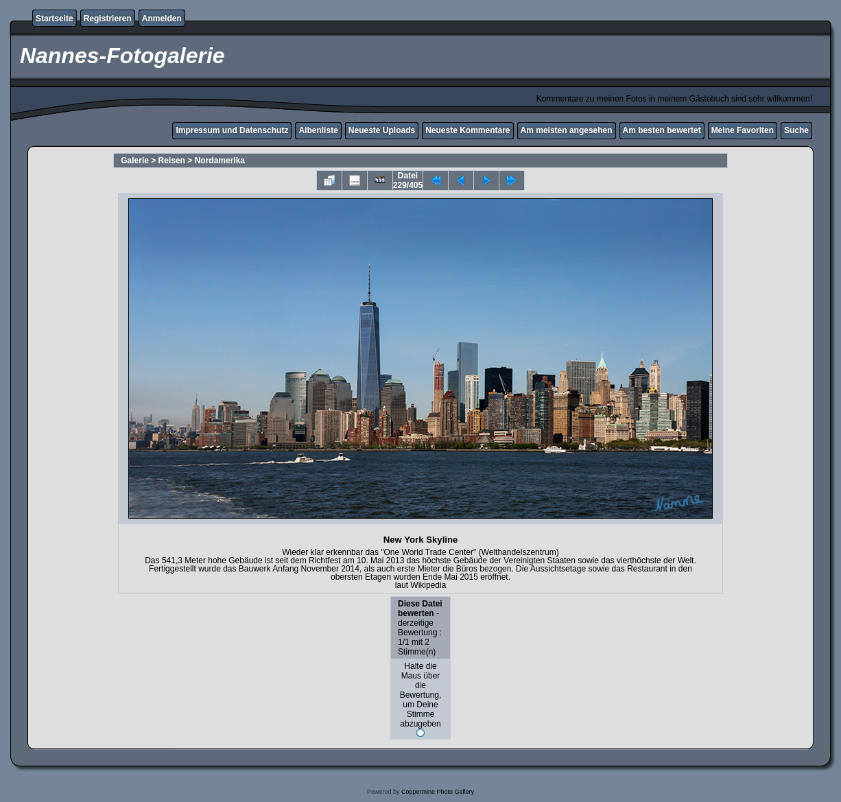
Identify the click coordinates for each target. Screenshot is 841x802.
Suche (796, 130)
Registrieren (108, 18)
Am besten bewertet (662, 130)
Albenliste (317, 130)
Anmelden (162, 18)
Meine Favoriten (742, 130)
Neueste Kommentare (467, 130)
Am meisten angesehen (567, 130)
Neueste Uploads (381, 130)
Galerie (135, 160)
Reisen (171, 160)
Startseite (54, 18)
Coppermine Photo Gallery (437, 791)
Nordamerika (220, 160)
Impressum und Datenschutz (232, 130)
